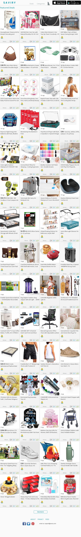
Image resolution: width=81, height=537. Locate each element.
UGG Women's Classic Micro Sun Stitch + (69, 365)
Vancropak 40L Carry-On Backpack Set (28, 199)
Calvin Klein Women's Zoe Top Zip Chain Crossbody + (50, 33)
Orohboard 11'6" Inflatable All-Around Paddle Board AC (69, 299)
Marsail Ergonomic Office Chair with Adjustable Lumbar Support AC (50, 333)
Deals (32, 3)
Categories (41, 3)
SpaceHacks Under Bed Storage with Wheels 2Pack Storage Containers (9, 233)
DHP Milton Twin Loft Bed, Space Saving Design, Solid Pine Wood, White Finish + (70, 34)
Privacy (40, 519)
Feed (47, 519)
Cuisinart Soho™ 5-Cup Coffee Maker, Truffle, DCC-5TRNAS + (10, 333)
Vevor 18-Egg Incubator (8, 497)
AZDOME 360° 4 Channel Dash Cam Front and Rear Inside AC (29, 333)
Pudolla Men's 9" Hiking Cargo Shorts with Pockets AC (30, 365)
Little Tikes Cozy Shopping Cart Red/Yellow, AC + (49, 464)
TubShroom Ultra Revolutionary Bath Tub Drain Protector (30, 432)
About (33, 519)
